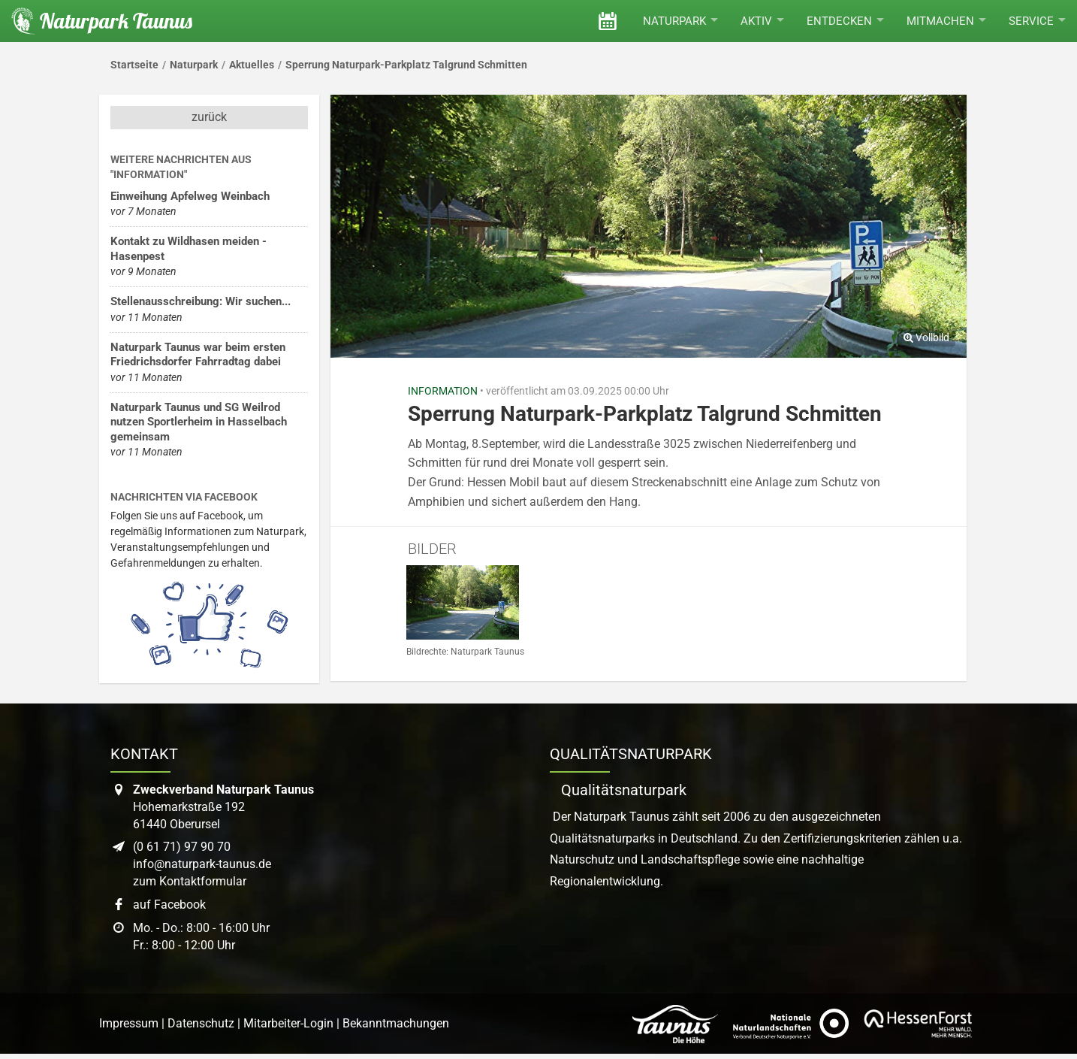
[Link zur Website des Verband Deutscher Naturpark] (791, 1024)
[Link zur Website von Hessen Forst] (918, 1024)
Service (1037, 21)
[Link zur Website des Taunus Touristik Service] (675, 1024)
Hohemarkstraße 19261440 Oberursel (223, 806)
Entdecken (845, 21)
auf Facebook (169, 904)
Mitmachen (946, 21)
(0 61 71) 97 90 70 (182, 847)
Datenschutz (200, 1023)
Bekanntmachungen (395, 1023)
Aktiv (762, 21)
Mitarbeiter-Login (288, 1023)
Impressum (128, 1023)
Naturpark (680, 21)
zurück (209, 117)
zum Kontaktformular (189, 881)
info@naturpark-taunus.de (202, 864)
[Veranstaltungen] (608, 21)
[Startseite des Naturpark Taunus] (96, 21)
